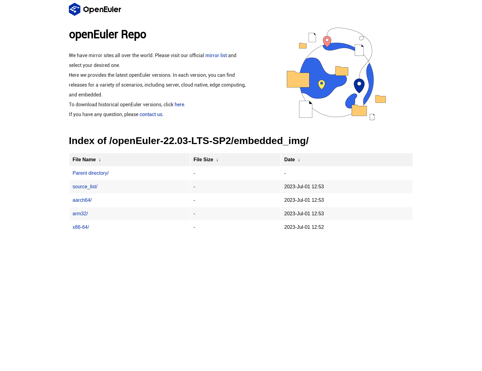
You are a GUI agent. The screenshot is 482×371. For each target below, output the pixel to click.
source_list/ (85, 186)
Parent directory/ (91, 173)
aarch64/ (82, 200)
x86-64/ (81, 227)
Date (289, 159)
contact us (151, 114)
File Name (84, 159)
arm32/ (80, 213)
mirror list (216, 55)
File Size (203, 159)
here (179, 104)
